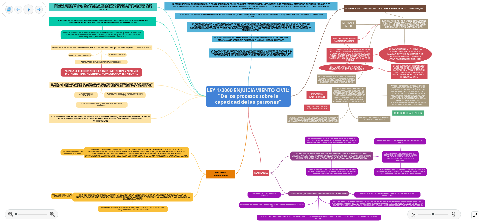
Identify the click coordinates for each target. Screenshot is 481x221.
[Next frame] (39, 9)
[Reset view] (9, 9)
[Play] (28, 9)
